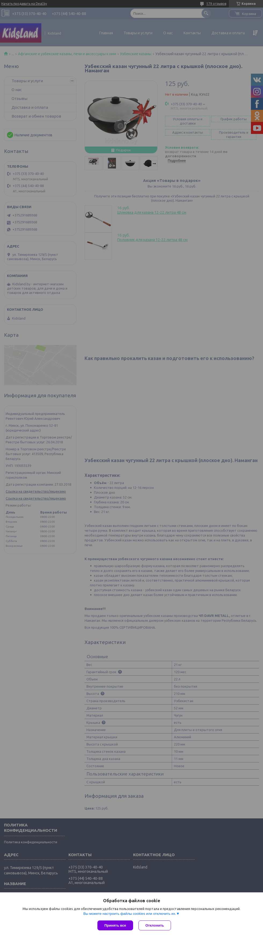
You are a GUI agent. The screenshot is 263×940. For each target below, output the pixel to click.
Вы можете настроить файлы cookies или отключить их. (129, 914)
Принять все (115, 925)
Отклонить (154, 925)
